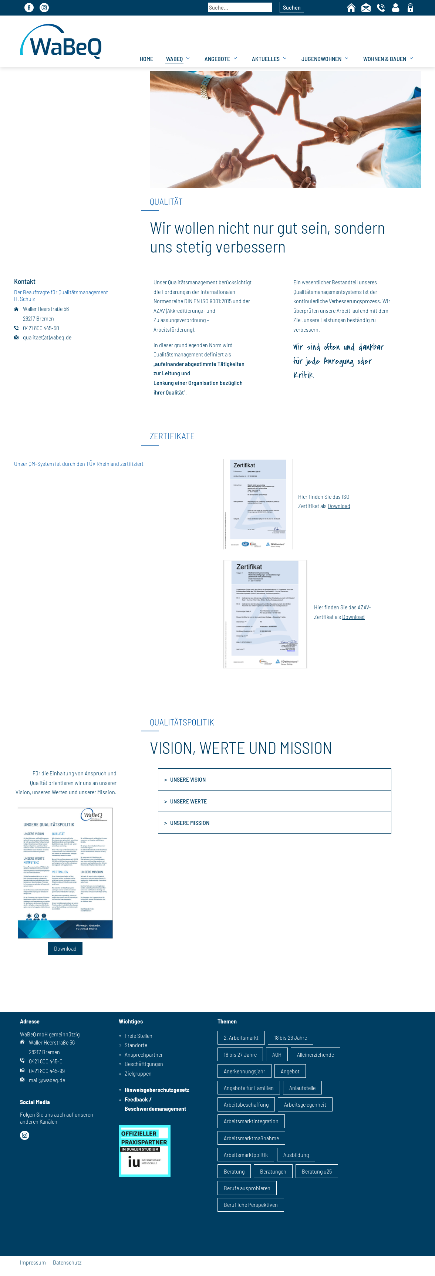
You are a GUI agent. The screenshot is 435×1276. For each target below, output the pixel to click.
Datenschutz (67, 1262)
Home (351, 7)
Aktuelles (266, 58)
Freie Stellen (138, 1035)
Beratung (234, 1171)
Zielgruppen (138, 1073)
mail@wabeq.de (47, 1079)
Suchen (292, 7)
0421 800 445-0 (46, 1061)
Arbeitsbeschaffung (246, 1104)
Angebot (290, 1070)
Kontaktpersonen (395, 7)
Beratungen (273, 1171)
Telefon (380, 7)
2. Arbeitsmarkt (241, 1037)
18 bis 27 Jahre (240, 1054)
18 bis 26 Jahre (290, 1037)
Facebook (29, 7)
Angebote (217, 58)
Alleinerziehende (315, 1054)
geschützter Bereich (410, 8)
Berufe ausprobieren (247, 1187)
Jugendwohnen (321, 58)
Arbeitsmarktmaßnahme (251, 1137)
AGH (276, 1054)
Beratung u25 (317, 1171)
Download (339, 505)
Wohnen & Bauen (384, 58)
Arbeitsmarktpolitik (246, 1154)
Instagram (44, 7)
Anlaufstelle (302, 1087)
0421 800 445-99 (47, 1070)
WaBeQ (174, 58)
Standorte (136, 1044)
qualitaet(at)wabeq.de (47, 337)
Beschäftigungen (144, 1063)
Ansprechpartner (144, 1054)
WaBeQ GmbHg (60, 41)
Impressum (33, 1262)
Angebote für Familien (249, 1087)
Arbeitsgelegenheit (305, 1104)
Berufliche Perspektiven (251, 1204)
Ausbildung (296, 1154)
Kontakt (366, 7)
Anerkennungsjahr (244, 1070)
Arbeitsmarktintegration (251, 1120)
